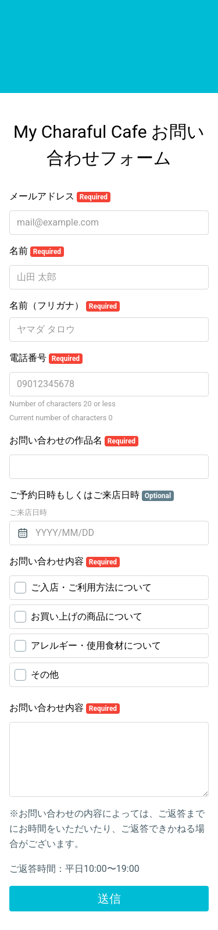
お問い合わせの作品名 (73, 440)
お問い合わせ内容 (64, 561)
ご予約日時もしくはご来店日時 (91, 495)
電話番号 (46, 358)
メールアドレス (59, 196)
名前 (36, 251)
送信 (109, 899)
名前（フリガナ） (64, 306)
